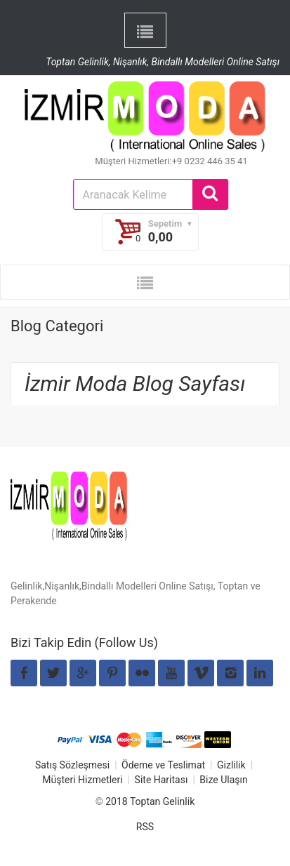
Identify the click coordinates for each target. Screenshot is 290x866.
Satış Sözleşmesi (72, 765)
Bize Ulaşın (223, 779)
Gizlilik (231, 765)
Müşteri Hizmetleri (82, 779)
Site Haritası (161, 779)
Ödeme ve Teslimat (163, 765)
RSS (145, 826)
